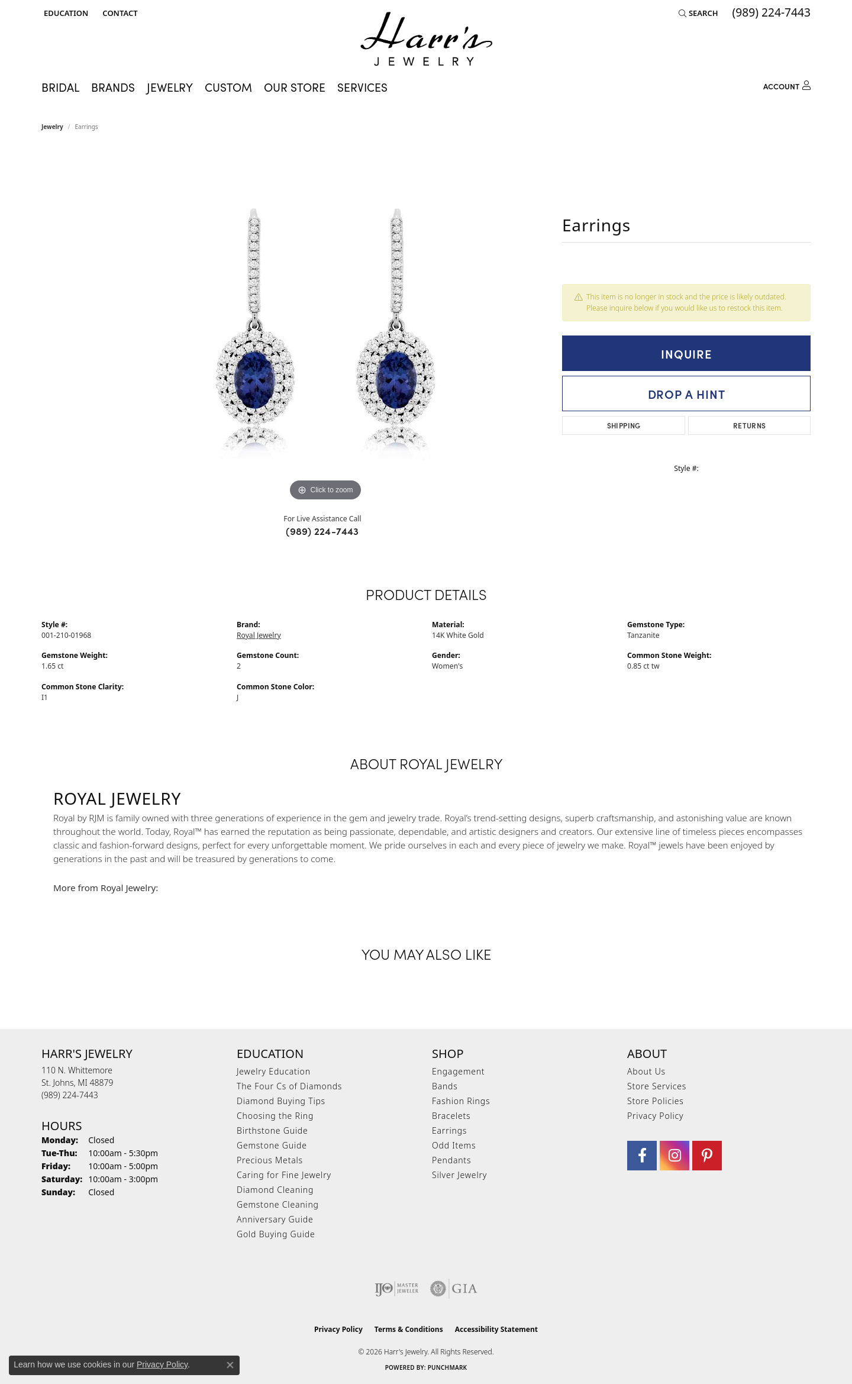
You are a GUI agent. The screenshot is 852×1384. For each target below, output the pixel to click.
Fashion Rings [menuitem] (461, 1100)
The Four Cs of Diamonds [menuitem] (289, 1086)
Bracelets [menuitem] (451, 1115)
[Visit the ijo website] (397, 1289)
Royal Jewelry (259, 635)
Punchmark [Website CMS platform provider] (447, 1367)
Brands (113, 87)
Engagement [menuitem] (458, 1071)
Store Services (656, 1086)
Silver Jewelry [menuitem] (459, 1174)
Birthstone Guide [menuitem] (272, 1130)
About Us (646, 1071)
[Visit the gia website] (453, 1289)
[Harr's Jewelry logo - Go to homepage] (426, 38)
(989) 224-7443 (322, 531)
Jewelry (170, 87)
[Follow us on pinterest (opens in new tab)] (707, 1155)
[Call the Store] (69, 1095)
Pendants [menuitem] (451, 1160)
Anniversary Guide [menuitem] (275, 1219)
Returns (749, 425)
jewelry (52, 126)
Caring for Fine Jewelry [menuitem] (284, 1174)
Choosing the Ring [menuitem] (275, 1115)
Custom (228, 87)
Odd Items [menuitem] (454, 1145)
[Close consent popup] (230, 1365)
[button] (64, 13)
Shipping (624, 425)
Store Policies (655, 1100)
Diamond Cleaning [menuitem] (275, 1189)
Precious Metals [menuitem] (270, 1160)
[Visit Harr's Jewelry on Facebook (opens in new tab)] (642, 1155)
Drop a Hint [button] (686, 393)
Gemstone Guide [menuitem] (272, 1145)
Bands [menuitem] (445, 1086)
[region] (325, 326)
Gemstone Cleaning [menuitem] (278, 1204)
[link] (118, 13)
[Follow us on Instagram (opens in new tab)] (674, 1155)
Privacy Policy (655, 1115)
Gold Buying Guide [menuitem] (276, 1234)
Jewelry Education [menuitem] (274, 1071)
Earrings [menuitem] (449, 1130)
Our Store (294, 87)
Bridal (60, 87)
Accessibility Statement (496, 1329)
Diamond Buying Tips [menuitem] (281, 1100)
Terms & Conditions (409, 1329)
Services (362, 87)
